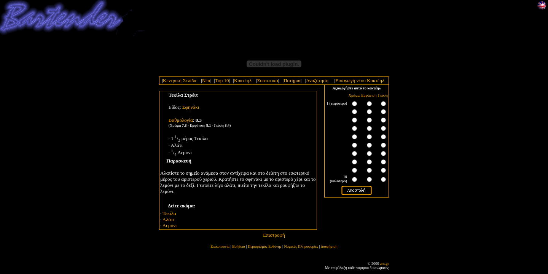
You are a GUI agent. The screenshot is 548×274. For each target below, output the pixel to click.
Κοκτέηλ (243, 80)
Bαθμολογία (181, 120)
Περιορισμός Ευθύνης (265, 246)
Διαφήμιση (329, 246)
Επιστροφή (274, 235)
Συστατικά (267, 80)
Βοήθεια (238, 246)
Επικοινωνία (219, 246)
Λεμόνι (169, 225)
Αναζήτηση (317, 80)
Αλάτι (168, 219)
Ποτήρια (292, 80)
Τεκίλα (169, 213)
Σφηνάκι (190, 107)
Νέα (206, 80)
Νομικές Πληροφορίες (301, 246)
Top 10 (222, 80)
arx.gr (384, 263)
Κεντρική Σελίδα (179, 80)
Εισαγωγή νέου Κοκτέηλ (359, 80)
